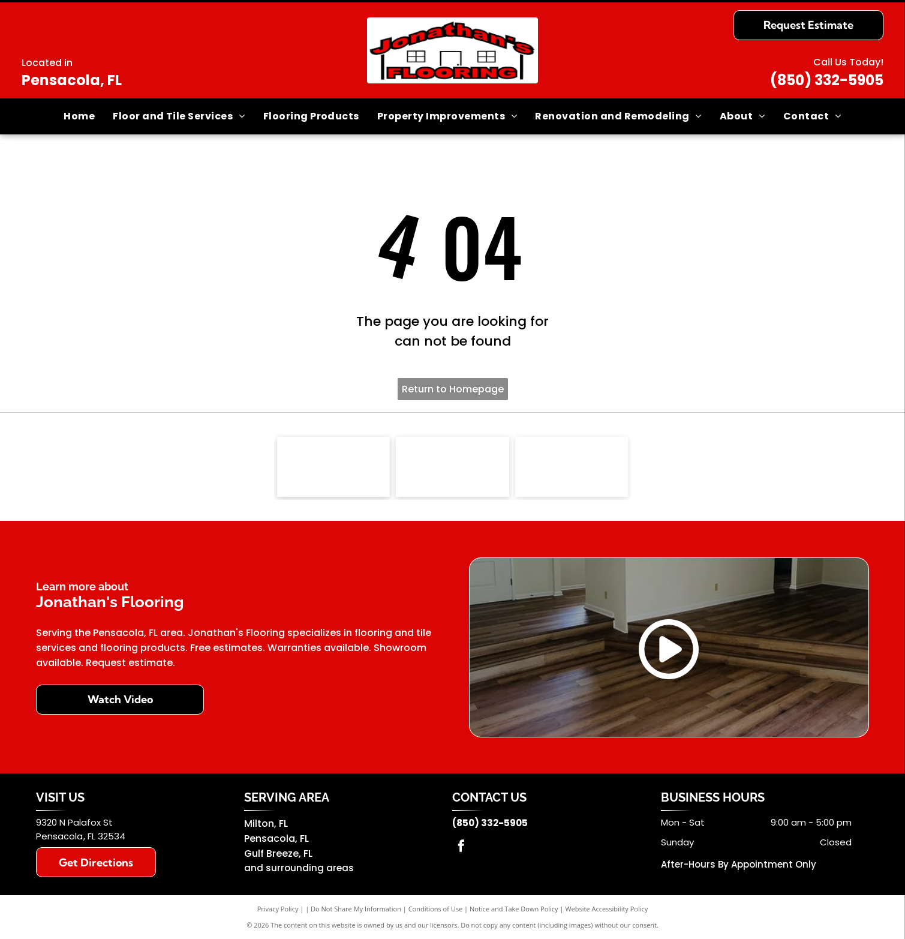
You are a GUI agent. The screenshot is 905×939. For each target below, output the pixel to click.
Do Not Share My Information (356, 908)
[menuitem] (79, 116)
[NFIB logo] (333, 467)
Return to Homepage (453, 389)
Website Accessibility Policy (606, 908)
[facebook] (461, 847)
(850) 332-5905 (826, 80)
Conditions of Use (435, 908)
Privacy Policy (278, 908)
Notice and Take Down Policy (514, 908)
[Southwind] (452, 467)
